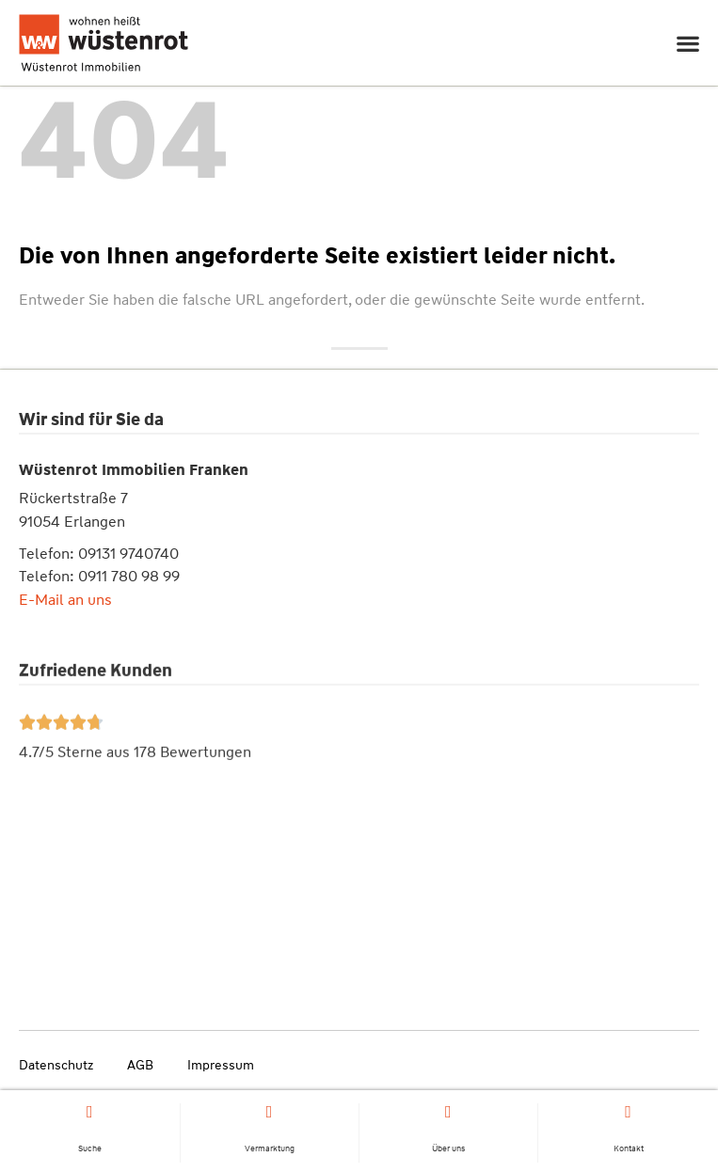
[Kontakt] (628, 1113)
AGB (140, 1064)
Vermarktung (270, 1150)
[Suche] (89, 1113)
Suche (90, 1150)
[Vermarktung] (269, 1113)
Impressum (220, 1064)
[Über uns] (447, 1113)
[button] (687, 42)
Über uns (448, 1150)
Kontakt (629, 1150)
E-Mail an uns (65, 603)
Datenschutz (56, 1064)
